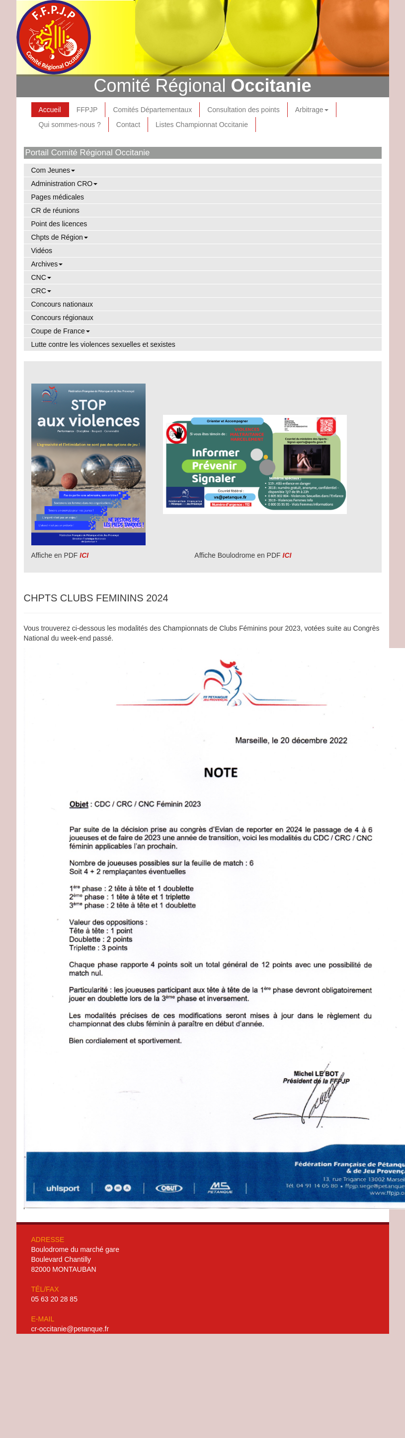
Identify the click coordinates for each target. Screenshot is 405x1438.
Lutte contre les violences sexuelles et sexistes (103, 344)
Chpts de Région (59, 237)
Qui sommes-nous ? (70, 125)
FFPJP (87, 110)
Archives (47, 264)
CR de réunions (55, 210)
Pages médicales (57, 197)
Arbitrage (311, 110)
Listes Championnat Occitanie (202, 125)
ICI (84, 555)
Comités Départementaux (152, 110)
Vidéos (42, 251)
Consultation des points (243, 110)
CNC (41, 277)
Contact (128, 125)
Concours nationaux (62, 304)
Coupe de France (60, 331)
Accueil (50, 110)
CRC (41, 291)
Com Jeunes (53, 170)
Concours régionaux (62, 318)
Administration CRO (64, 184)
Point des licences (59, 224)
